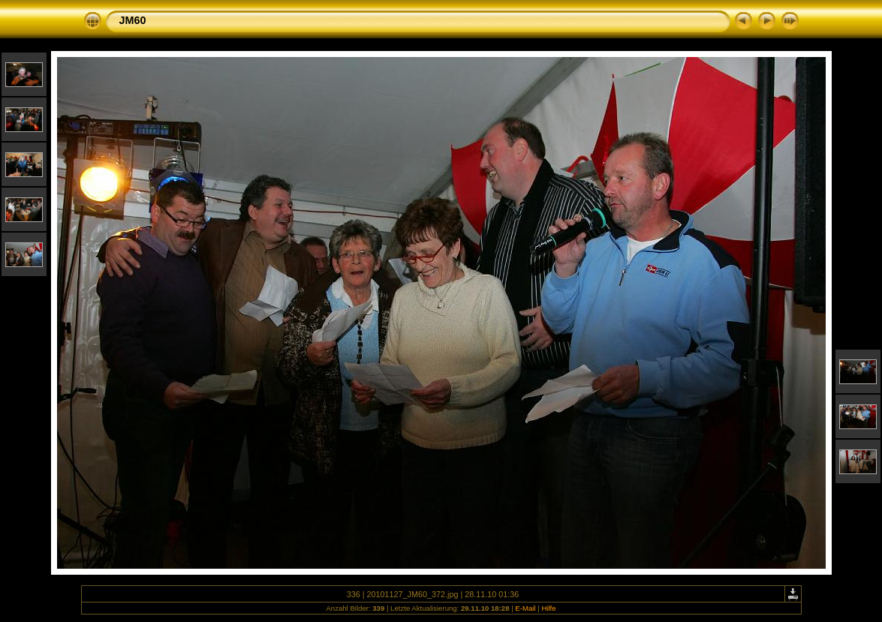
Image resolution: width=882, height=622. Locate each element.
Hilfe (548, 608)
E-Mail (525, 608)
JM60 (132, 20)
